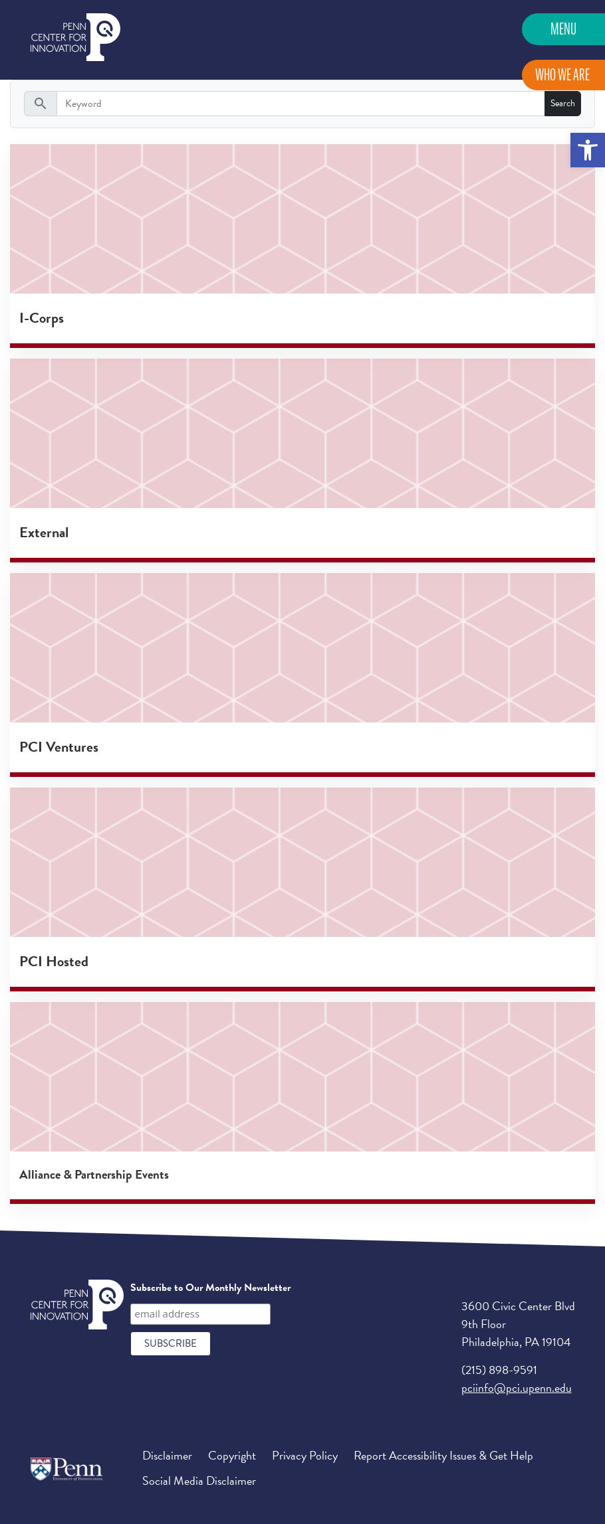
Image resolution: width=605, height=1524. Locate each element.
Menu (563, 29)
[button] (587, 150)
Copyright (232, 1455)
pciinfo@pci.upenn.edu (516, 1388)
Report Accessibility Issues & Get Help (443, 1455)
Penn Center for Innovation (75, 37)
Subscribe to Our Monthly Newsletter (210, 1288)
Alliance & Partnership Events (94, 1174)
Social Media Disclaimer (199, 1480)
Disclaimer (167, 1455)
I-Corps (41, 318)
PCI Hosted (53, 961)
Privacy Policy (305, 1455)
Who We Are (562, 75)
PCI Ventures (58, 747)
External (43, 532)
